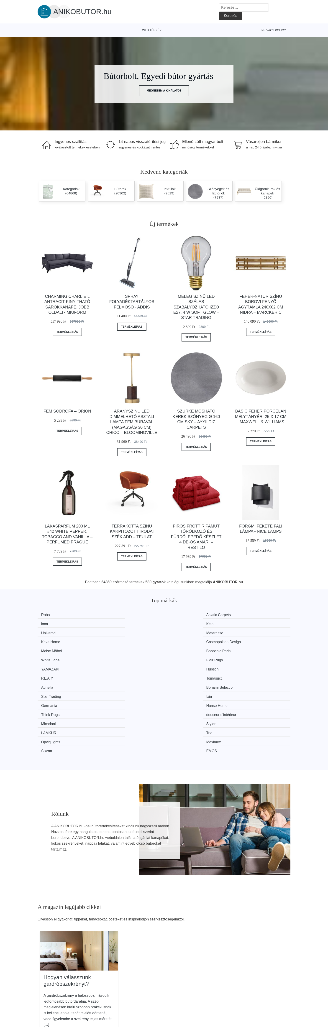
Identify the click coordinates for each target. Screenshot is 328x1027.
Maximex (115, 675)
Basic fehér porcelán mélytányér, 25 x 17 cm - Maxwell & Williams (261, 416)
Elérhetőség (251, 990)
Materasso (116, 623)
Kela (241, 615)
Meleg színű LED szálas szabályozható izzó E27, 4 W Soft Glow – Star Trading (196, 307)
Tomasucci (246, 640)
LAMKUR (180, 666)
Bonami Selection (122, 649)
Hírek (44, 990)
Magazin (148, 980)
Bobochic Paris (120, 632)
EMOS (243, 675)
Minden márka (51, 980)
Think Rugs (182, 658)
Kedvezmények (52, 1000)
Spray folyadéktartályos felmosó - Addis (131, 301)
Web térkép (151, 30)
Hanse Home (118, 658)
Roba (47, 615)
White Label (182, 632)
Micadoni (50, 666)
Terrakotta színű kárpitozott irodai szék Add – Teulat (132, 531)
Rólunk (248, 980)
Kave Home (182, 623)
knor (176, 615)
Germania (51, 658)
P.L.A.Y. (179, 640)
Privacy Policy (273, 30)
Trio (241, 666)
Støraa (178, 675)
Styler (113, 666)
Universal (51, 623)
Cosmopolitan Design (255, 623)
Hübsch (114, 640)
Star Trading (183, 649)
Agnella (49, 649)
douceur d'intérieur (253, 658)
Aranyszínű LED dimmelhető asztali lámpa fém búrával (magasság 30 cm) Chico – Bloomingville (131, 422)
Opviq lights (52, 675)
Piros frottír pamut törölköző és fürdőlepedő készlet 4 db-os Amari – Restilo (196, 537)
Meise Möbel (53, 632)
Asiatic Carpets (120, 615)
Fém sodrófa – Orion (67, 411)
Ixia (241, 649)
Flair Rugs (246, 632)
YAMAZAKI (52, 640)
